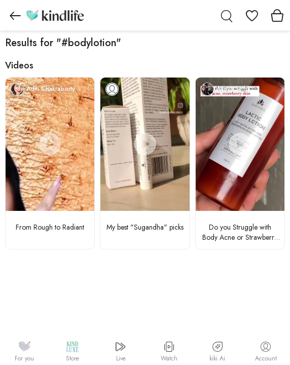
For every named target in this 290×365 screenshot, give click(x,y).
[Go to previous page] (15, 15)
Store (72, 352)
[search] (226, 15)
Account (266, 352)
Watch (169, 352)
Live (121, 352)
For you (24, 352)
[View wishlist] (252, 15)
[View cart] (277, 15)
